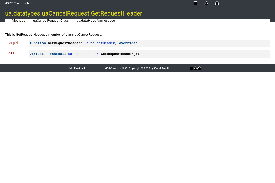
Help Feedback (76, 68)
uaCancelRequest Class (51, 20)
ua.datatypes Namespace (96, 20)
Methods (18, 20)
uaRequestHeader (99, 43)
